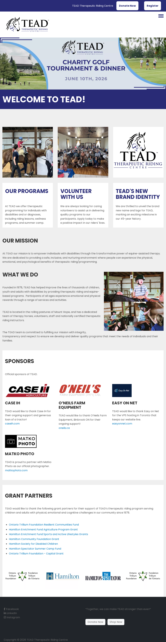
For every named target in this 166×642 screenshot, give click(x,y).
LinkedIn (10, 613)
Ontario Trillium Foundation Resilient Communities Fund (44, 524)
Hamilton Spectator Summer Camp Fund (35, 549)
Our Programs (26, 191)
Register (152, 6)
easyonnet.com (122, 423)
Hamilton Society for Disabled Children (33, 544)
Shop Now (116, 622)
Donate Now (127, 6)
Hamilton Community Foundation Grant (34, 539)
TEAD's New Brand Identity (138, 194)
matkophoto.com (16, 470)
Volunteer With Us (76, 194)
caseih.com (12, 423)
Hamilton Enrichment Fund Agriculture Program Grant (43, 529)
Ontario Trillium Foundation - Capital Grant (36, 553)
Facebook (11, 609)
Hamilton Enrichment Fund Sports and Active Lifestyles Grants (48, 534)
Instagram (12, 617)
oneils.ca (64, 428)
